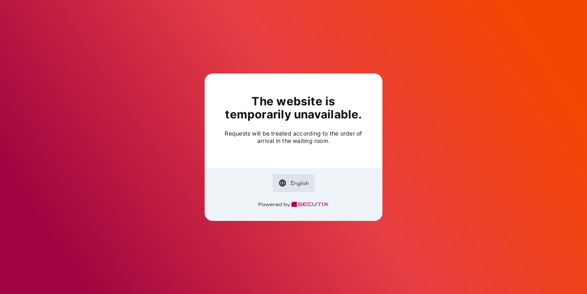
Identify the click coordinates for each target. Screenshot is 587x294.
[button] (294, 183)
